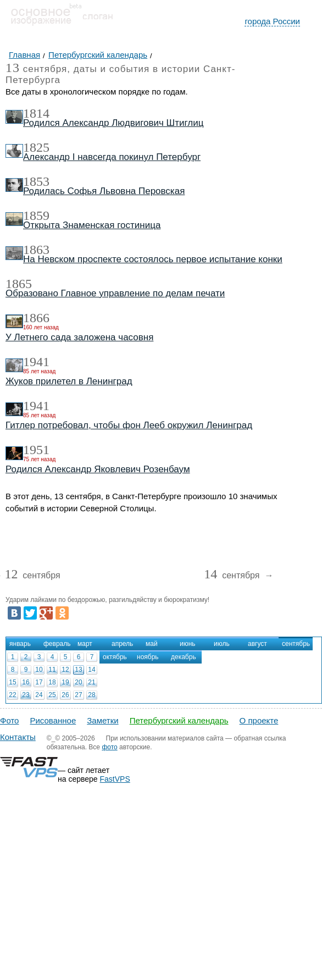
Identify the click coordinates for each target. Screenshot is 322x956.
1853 (36, 181)
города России (272, 21)
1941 (36, 362)
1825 (36, 147)
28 (91, 695)
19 (65, 682)
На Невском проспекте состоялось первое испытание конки (152, 259)
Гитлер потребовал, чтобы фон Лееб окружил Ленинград (128, 425)
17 (38, 682)
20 (78, 682)
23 (25, 695)
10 (38, 669)
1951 (36, 450)
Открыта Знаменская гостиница (91, 225)
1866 (36, 318)
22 (12, 695)
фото (109, 747)
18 (51, 682)
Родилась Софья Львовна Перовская (104, 191)
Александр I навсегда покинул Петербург (112, 157)
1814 (36, 113)
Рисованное (53, 720)
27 (78, 695)
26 (65, 695)
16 (25, 682)
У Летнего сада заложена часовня (79, 337)
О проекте (259, 720)
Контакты (18, 737)
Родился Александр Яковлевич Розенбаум (97, 469)
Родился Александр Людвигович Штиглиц (113, 123)
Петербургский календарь (179, 720)
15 (12, 682)
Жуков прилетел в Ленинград (68, 381)
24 (38, 695)
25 (51, 695)
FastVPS (115, 779)
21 (91, 682)
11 (51, 669)
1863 (36, 249)
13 (78, 669)
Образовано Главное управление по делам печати (115, 293)
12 (65, 669)
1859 (36, 215)
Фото (9, 720)
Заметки (102, 720)
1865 (18, 284)
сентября (32, 576)
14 (91, 669)
